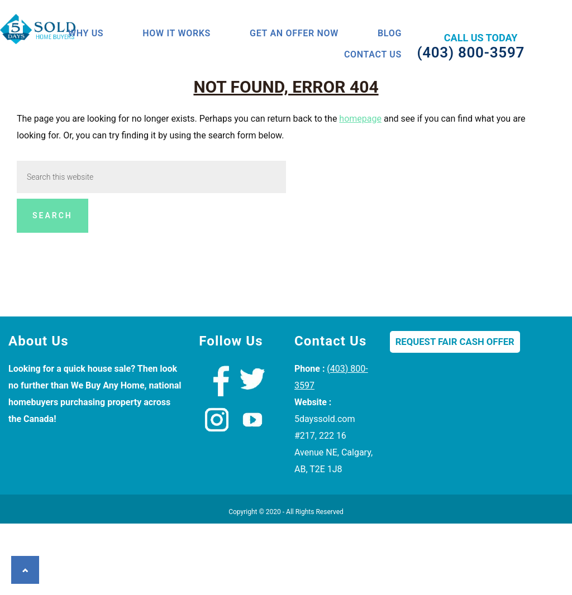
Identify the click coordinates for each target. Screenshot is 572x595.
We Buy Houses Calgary (47, 35)
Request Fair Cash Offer (454, 413)
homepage (360, 190)
